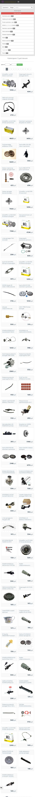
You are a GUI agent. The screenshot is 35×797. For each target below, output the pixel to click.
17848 (11, 231)
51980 (28, 442)
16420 (11, 348)
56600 (11, 162)
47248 (28, 232)
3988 (28, 348)
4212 (12, 185)
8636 (28, 256)
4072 (11, 279)
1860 (11, 767)
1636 (28, 675)
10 (27, 69)
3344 (11, 511)
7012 (28, 650)
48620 (11, 138)
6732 (11, 115)
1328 (12, 558)
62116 (28, 465)
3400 (11, 720)
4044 (28, 92)
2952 (28, 418)
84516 (28, 138)
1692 (12, 605)
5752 (28, 722)
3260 (28, 558)
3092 (11, 324)
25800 (11, 371)
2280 (11, 698)
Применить (20, 64)
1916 (29, 628)
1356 (12, 651)
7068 (28, 488)
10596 (28, 207)
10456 (11, 90)
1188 (29, 769)
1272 (12, 628)
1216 (29, 697)
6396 (28, 185)
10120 (28, 301)
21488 (11, 463)
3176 (29, 324)
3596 (11, 488)
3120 (11, 418)
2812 (12, 442)
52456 (11, 745)
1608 (28, 395)
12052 (28, 279)
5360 (28, 161)
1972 (12, 534)
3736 (11, 301)
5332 (28, 370)
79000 (11, 209)
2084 (11, 254)
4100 (11, 395)
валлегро (10, 1)
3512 (28, 512)
